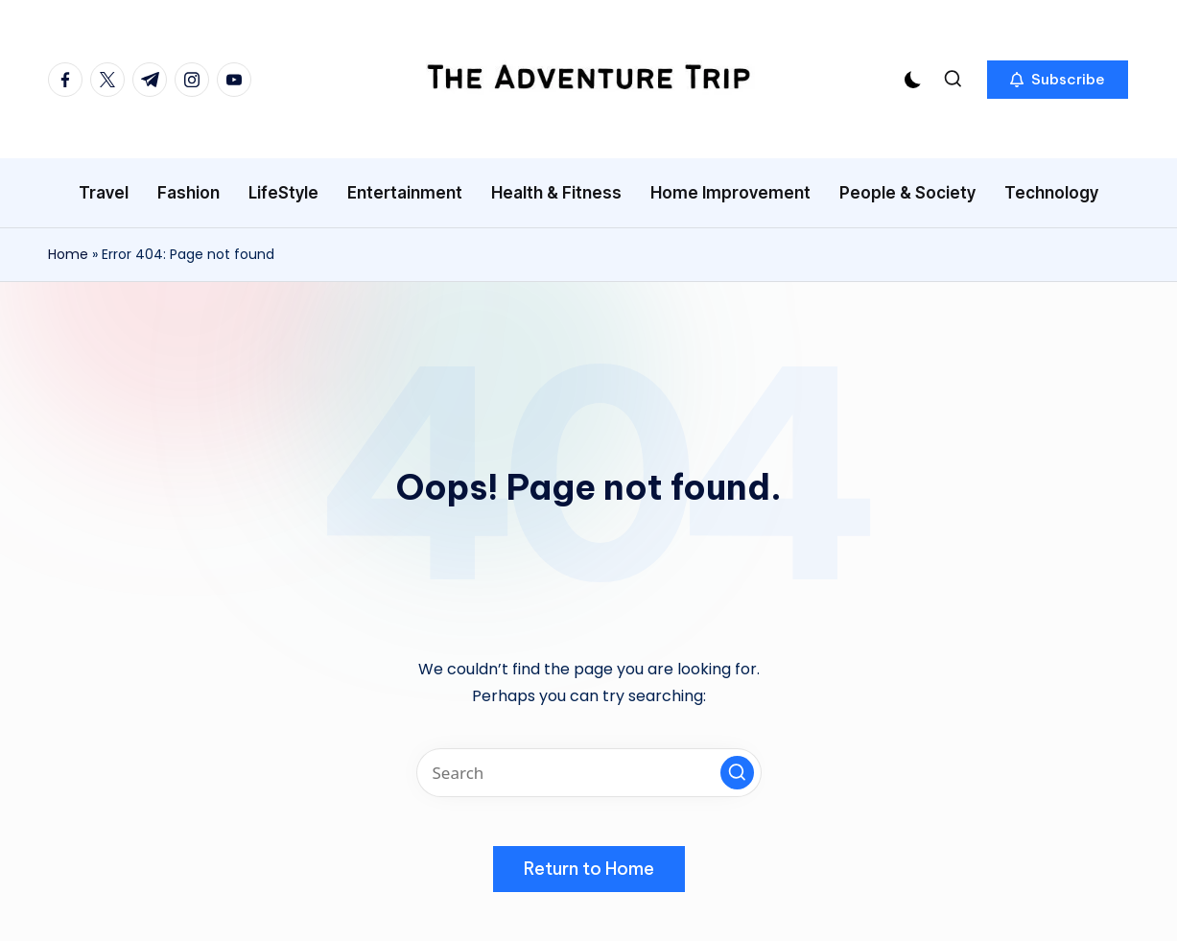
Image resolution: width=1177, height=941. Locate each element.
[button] (1057, 79)
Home (68, 254)
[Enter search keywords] (589, 772)
